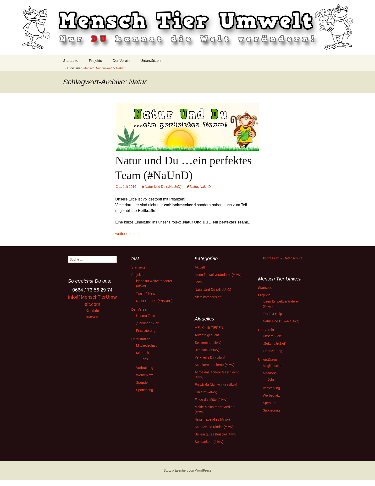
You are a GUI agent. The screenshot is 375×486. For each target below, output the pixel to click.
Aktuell (200, 267)
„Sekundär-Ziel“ (147, 323)
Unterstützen (150, 60)
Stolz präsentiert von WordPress (188, 470)
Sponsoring (144, 390)
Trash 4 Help (145, 293)
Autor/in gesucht (207, 335)
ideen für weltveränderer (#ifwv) (218, 275)
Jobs (144, 359)
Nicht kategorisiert (208, 297)
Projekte (95, 60)
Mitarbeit (142, 353)
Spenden (142, 382)
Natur (194, 187)
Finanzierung (145, 330)
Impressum (92, 316)
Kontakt (92, 311)
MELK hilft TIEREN (209, 328)
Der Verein (121, 60)
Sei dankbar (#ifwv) (209, 442)
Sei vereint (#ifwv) (208, 342)
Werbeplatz (144, 375)
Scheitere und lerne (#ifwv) (215, 365)
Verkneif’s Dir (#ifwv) (210, 357)
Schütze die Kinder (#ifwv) (214, 427)
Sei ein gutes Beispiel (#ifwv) (216, 434)
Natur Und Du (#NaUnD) (163, 187)
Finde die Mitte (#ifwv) (211, 399)
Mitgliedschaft (146, 345)
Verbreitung (144, 368)
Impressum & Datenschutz (282, 258)
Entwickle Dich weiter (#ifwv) (216, 385)
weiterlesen (127, 234)
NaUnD (205, 187)
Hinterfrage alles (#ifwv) (212, 419)
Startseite (70, 60)
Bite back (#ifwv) (207, 350)
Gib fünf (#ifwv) (206, 392)
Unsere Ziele (145, 316)
